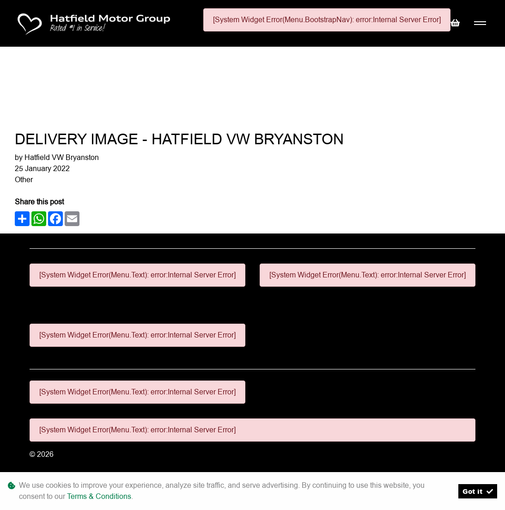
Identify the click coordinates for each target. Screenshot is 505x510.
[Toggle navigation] (479, 23)
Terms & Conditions (99, 496)
